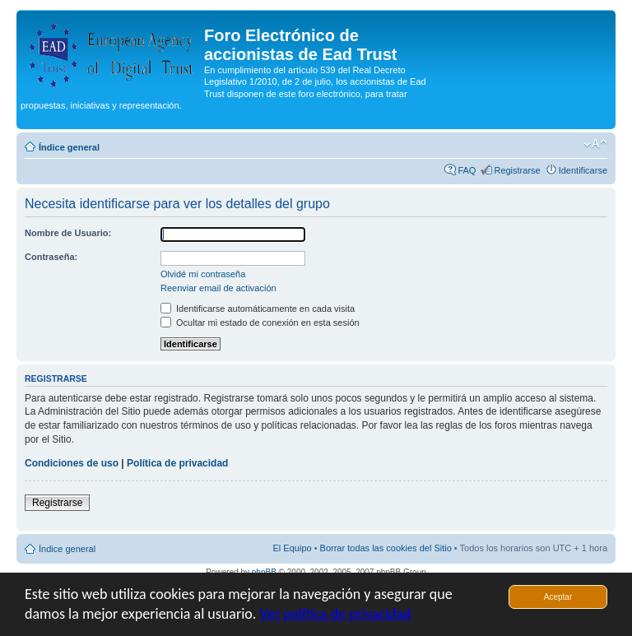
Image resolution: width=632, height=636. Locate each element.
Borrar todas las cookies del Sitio (386, 548)
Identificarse (583, 170)
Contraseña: (51, 257)
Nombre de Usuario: (68, 233)
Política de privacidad (177, 463)
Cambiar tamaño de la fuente (595, 144)
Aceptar (558, 596)
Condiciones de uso (71, 463)
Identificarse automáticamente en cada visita (257, 308)
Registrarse (517, 170)
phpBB (264, 572)
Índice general (69, 147)
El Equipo (292, 548)
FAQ (467, 170)
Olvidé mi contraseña (202, 274)
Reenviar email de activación (218, 288)
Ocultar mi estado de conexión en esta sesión (260, 322)
